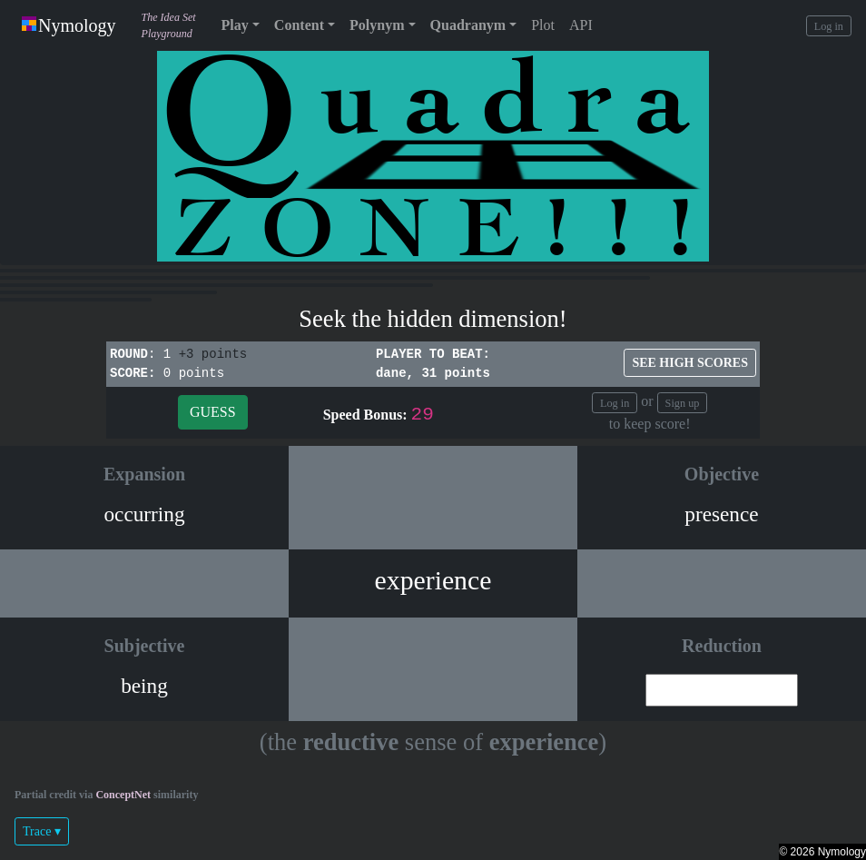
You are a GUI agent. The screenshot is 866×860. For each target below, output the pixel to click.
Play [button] (235, 25)
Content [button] (299, 25)
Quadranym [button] (468, 25)
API (581, 25)
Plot (543, 25)
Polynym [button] (376, 25)
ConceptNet (123, 794)
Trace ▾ (42, 831)
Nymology (69, 25)
